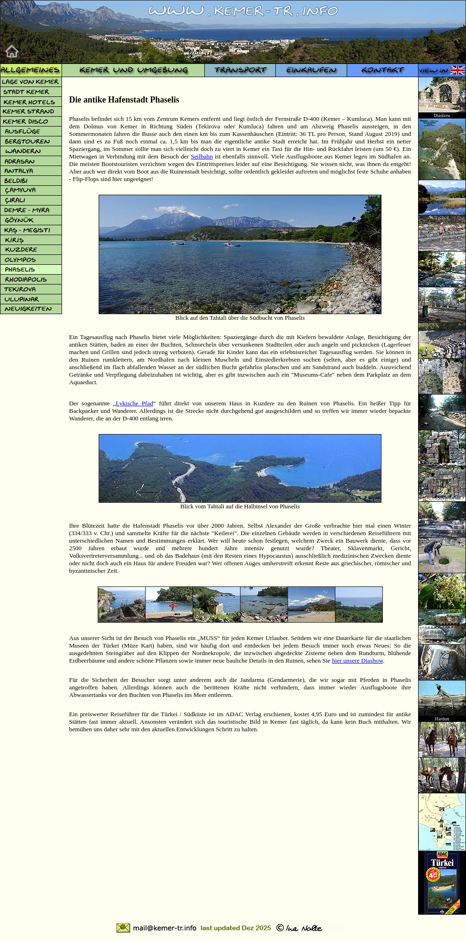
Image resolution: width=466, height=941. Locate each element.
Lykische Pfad (134, 403)
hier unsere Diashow (357, 660)
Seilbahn (202, 156)
